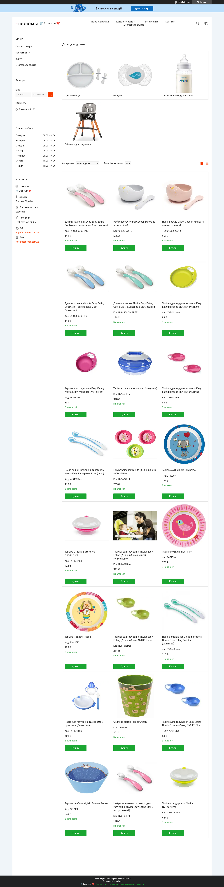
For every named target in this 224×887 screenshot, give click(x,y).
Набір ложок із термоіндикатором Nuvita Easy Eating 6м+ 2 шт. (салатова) (182, 640)
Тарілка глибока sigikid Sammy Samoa (86, 803)
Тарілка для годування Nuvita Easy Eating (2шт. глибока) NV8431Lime (133, 638)
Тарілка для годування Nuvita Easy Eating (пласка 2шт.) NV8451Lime (181, 305)
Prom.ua (127, 878)
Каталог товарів (124, 21)
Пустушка (118, 95)
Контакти (170, 21)
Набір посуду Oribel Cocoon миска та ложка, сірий (134, 223)
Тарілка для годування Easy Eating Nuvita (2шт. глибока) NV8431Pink (84, 390)
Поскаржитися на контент (107, 884)
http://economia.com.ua (27, 232)
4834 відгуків (184, 2)
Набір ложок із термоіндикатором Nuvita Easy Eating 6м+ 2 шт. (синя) (84, 472)
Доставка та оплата (134, 25)
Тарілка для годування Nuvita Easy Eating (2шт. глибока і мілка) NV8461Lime (133, 555)
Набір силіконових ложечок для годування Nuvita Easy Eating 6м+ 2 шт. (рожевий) (133, 807)
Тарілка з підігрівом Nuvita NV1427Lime (177, 805)
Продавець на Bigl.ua (112, 881)
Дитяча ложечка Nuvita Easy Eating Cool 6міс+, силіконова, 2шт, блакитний (84, 307)
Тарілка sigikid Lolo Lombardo (179, 470)
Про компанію (151, 21)
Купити (75, 248)
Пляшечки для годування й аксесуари (178, 95)
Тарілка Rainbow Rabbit (78, 636)
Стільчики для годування (78, 144)
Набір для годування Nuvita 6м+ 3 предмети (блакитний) (84, 723)
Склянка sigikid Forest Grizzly (130, 721)
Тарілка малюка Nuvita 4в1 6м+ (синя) (135, 388)
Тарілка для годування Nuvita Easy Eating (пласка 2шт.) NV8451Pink (181, 390)
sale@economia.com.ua (27, 242)
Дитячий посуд (72, 95)
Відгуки (19, 59)
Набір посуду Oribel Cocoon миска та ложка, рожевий (183, 223)
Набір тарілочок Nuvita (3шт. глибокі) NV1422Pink (134, 472)
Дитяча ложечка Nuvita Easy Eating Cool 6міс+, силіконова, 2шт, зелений (134, 305)
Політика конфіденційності (132, 884)
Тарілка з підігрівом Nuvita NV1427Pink (80, 553)
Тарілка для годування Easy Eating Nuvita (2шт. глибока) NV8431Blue (181, 723)
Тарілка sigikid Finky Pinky (177, 551)
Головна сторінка (100, 21)
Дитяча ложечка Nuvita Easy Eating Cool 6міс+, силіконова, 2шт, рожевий (86, 223)
